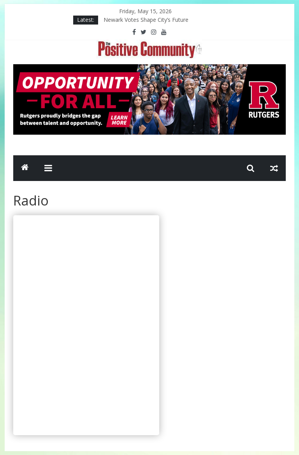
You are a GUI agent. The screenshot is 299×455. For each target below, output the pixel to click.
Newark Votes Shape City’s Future (146, 19)
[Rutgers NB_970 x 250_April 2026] (149, 69)
